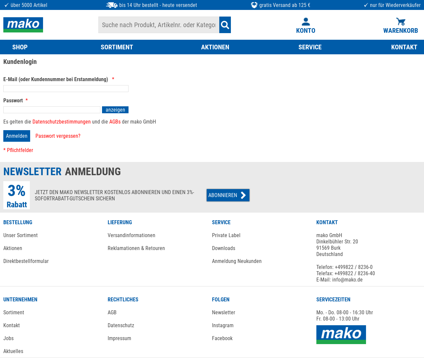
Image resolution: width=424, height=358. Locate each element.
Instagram (223, 325)
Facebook (222, 338)
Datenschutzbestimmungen (61, 122)
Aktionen (12, 248)
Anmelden (16, 136)
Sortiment (13, 312)
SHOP (19, 47)
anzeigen (115, 110)
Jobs (8, 338)
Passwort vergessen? (57, 136)
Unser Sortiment (20, 235)
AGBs (115, 122)
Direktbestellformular (26, 261)
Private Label (226, 235)
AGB (112, 312)
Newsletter (223, 312)
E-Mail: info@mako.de (339, 280)
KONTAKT (404, 47)
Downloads (223, 248)
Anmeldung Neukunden (237, 261)
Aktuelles (13, 351)
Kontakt (11, 325)
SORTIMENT (117, 47)
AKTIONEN (215, 47)
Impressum (119, 338)
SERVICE (310, 47)
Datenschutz (121, 325)
